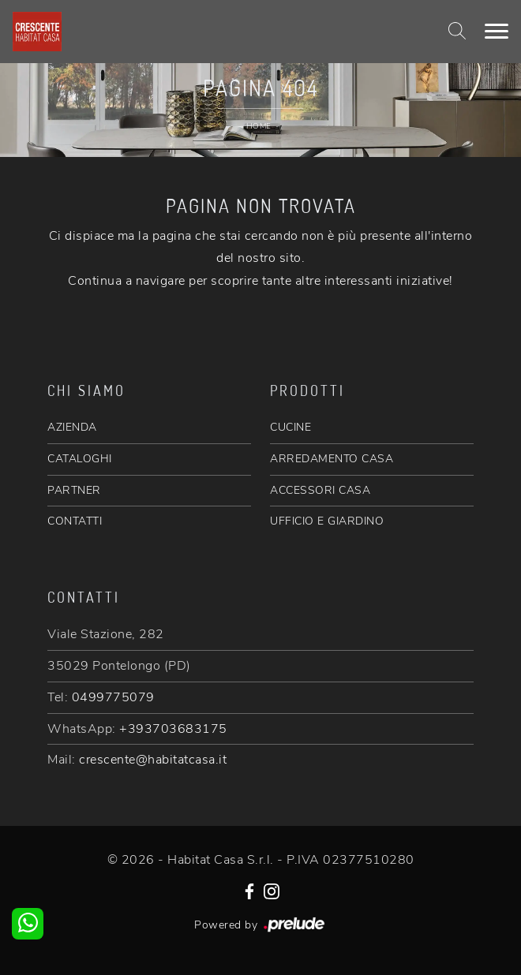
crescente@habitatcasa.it (153, 759)
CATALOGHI (79, 458)
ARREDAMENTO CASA (331, 458)
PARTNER (74, 490)
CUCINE (290, 427)
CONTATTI (74, 521)
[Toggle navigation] (496, 31)
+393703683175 (173, 729)
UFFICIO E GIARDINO (327, 521)
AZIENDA (72, 427)
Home (259, 126)
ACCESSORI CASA (320, 490)
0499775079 (113, 697)
